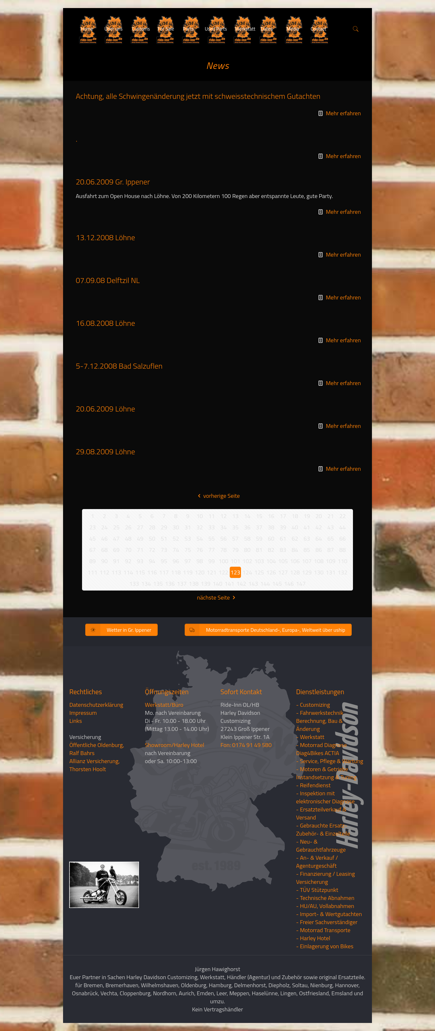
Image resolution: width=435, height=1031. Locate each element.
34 (223, 527)
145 (277, 583)
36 (247, 527)
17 (283, 516)
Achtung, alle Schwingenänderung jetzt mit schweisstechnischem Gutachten (198, 96)
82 (271, 549)
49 (140, 538)
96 (175, 561)
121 (211, 572)
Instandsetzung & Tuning (326, 777)
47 (116, 538)
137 (182, 583)
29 (164, 527)
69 (116, 549)
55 (211, 538)
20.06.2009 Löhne (105, 408)
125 (259, 572)
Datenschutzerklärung (96, 704)
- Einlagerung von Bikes (324, 946)
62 (295, 538)
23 (92, 527)
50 (152, 538)
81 (259, 549)
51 (164, 538)
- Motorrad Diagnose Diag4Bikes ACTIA (321, 749)
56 (223, 538)
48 (128, 538)
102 (247, 561)
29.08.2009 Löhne (105, 451)
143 (253, 583)
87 (330, 549)
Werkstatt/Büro (164, 704)
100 (223, 561)
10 (199, 516)
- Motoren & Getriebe (322, 769)
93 (140, 561)
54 (199, 538)
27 (140, 527)
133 (134, 583)
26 (128, 527)
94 (152, 561)
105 (283, 561)
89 (92, 561)
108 (318, 561)
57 (235, 538)
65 (330, 538)
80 (247, 549)
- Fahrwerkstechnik (319, 712)
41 (306, 527)
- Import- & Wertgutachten (329, 914)
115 (140, 572)
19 (306, 516)
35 (235, 527)
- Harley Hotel (313, 938)
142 (241, 583)
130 (318, 572)
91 (116, 561)
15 (259, 516)
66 (342, 538)
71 (140, 549)
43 (330, 527)
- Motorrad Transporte (323, 930)
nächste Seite (217, 597)
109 (330, 561)
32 (199, 527)
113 (116, 572)
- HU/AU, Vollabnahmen (325, 906)
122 (223, 572)
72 (152, 549)
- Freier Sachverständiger (326, 922)
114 (128, 572)
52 (175, 538)
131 (330, 572)
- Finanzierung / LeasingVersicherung (325, 877)
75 (187, 549)
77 (211, 549)
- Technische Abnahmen (325, 898)
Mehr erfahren (343, 113)
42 (318, 527)
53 (187, 538)
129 (306, 572)
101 (235, 561)
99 (211, 561)
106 (295, 561)
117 (164, 572)
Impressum (83, 712)
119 (187, 572)
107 (306, 561)
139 (205, 583)
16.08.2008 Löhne (105, 323)
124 (247, 572)
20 (318, 516)
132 (342, 572)
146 (289, 583)
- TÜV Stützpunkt (317, 889)
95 (164, 561)
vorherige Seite (217, 495)
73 (164, 549)
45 (92, 538)
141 (229, 583)
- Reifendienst (313, 785)
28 (152, 527)
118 (175, 572)
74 (175, 549)
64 (318, 538)
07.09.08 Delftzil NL (108, 280)
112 (104, 572)
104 (271, 561)
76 (199, 549)
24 (104, 527)
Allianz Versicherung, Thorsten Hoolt (94, 765)
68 (104, 549)
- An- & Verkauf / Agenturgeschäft (317, 861)
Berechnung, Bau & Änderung (319, 724)
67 (92, 549)
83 (283, 549)
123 (235, 572)
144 (265, 583)
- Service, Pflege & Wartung (329, 761)
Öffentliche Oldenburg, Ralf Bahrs (96, 749)
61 (283, 538)
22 (342, 516)
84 (295, 549)
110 (342, 561)
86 (318, 549)
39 (283, 527)
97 (187, 561)
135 (158, 583)
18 (295, 516)
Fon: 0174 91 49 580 (246, 745)
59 (259, 538)
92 (128, 561)
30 (175, 527)
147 (301, 583)
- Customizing (313, 704)
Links (75, 720)
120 (199, 572)
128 (295, 572)
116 (152, 572)
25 (116, 527)
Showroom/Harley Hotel (174, 745)
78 (223, 549)
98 (199, 561)
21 (330, 516)
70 (128, 549)
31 (187, 527)
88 (342, 549)
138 (194, 583)
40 (295, 527)
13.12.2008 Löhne (105, 237)
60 (271, 538)
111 (92, 572)
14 (247, 516)
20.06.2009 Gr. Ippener (113, 181)
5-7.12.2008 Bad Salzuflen (119, 366)
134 (146, 583)
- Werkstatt (310, 737)
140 (217, 583)
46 (104, 538)
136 (170, 583)
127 (283, 572)
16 (271, 516)
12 (223, 516)
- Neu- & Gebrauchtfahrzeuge (321, 845)
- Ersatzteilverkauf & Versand (321, 813)
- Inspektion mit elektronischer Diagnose (325, 797)
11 (211, 516)
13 (235, 516)
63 (306, 538)
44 (342, 527)
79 (235, 549)
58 (247, 538)
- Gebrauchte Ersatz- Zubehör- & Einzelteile (323, 829)
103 (259, 561)
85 (306, 549)
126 (271, 572)
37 (259, 527)
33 (211, 527)
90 (104, 561)
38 (271, 527)
